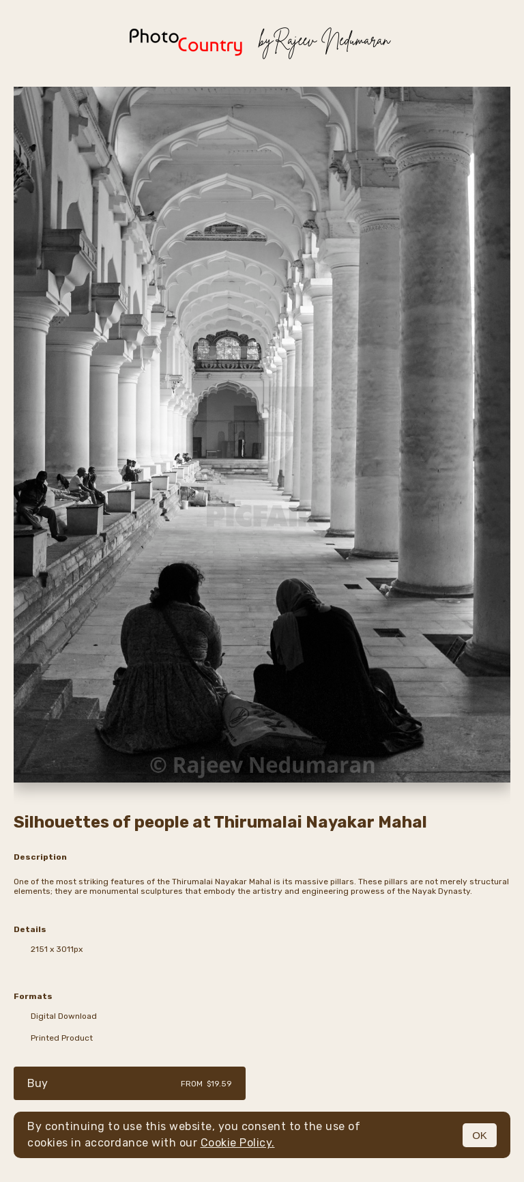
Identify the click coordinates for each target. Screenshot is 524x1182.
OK (479, 1135)
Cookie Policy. (238, 1142)
